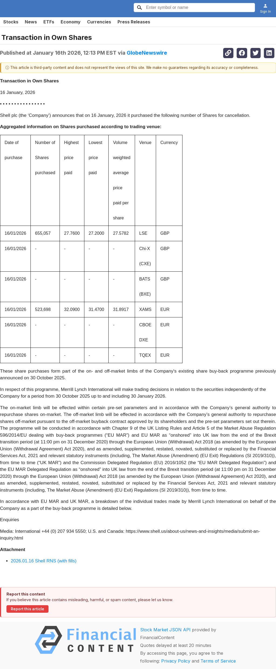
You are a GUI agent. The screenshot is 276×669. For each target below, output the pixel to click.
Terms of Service (218, 661)
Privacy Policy (175, 661)
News (31, 21)
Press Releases (134, 21)
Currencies (99, 21)
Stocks (10, 21)
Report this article (27, 609)
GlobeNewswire (147, 53)
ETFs (48, 21)
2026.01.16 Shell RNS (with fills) (44, 560)
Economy (71, 21)
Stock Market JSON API (165, 629)
